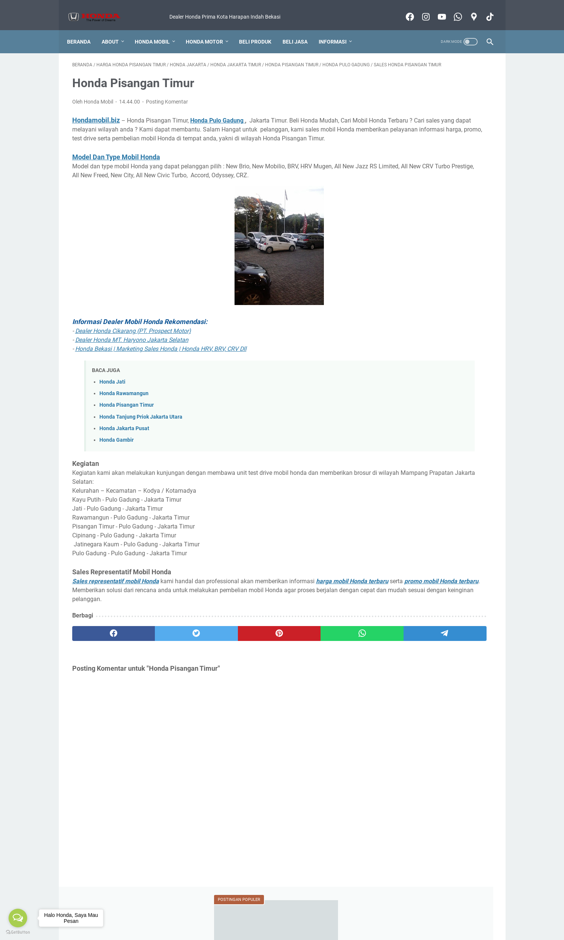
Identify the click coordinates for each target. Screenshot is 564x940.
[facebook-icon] (404, 9)
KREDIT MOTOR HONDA (412, 510)
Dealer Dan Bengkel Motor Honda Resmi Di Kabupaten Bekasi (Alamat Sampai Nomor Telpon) (434, 174)
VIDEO (454, 552)
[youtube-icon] (436, 9)
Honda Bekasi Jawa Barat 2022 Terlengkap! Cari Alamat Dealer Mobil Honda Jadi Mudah (436, 139)
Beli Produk (260, 29)
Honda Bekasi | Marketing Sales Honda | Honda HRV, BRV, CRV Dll (160, 366)
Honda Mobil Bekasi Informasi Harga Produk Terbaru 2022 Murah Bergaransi (292, 928)
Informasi (338, 29)
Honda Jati (112, 399)
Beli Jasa (300, 29)
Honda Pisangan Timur (126, 422)
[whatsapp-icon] (452, 9)
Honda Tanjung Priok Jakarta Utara (140, 434)
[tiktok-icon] (484, 9)
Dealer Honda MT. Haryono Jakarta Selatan (131, 357)
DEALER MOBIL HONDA (411, 441)
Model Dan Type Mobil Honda (116, 165)
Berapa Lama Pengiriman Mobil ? (430, 330)
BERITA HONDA (459, 428)
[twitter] (156, 659)
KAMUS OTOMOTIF (406, 483)
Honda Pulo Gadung (216, 120)
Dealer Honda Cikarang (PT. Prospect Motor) (133, 348)
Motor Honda (426, 913)
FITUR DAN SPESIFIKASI (412, 469)
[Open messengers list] (18, 918)
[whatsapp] (269, 659)
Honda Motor (209, 29)
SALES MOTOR (401, 538)
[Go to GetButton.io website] (18, 932)
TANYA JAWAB (401, 552)
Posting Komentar (167, 101)
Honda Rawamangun (124, 411)
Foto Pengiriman (254, 913)
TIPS (432, 552)
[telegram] (325, 659)
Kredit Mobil (174, 913)
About (115, 29)
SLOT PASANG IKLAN (453, 538)
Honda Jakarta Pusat (124, 446)
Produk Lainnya (385, 913)
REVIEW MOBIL (467, 510)
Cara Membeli (211, 913)
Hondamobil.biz (96, 120)
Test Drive (349, 913)
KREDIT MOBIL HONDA (411, 496)
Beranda (84, 29)
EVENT (458, 455)
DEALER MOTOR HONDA (413, 455)
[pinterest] (213, 659)
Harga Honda (137, 913)
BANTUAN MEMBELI (408, 428)
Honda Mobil (157, 29)
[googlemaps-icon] (468, 9)
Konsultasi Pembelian (305, 913)
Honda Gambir (116, 457)
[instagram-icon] (420, 9)
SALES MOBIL (447, 524)
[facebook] (100, 659)
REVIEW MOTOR (403, 524)
